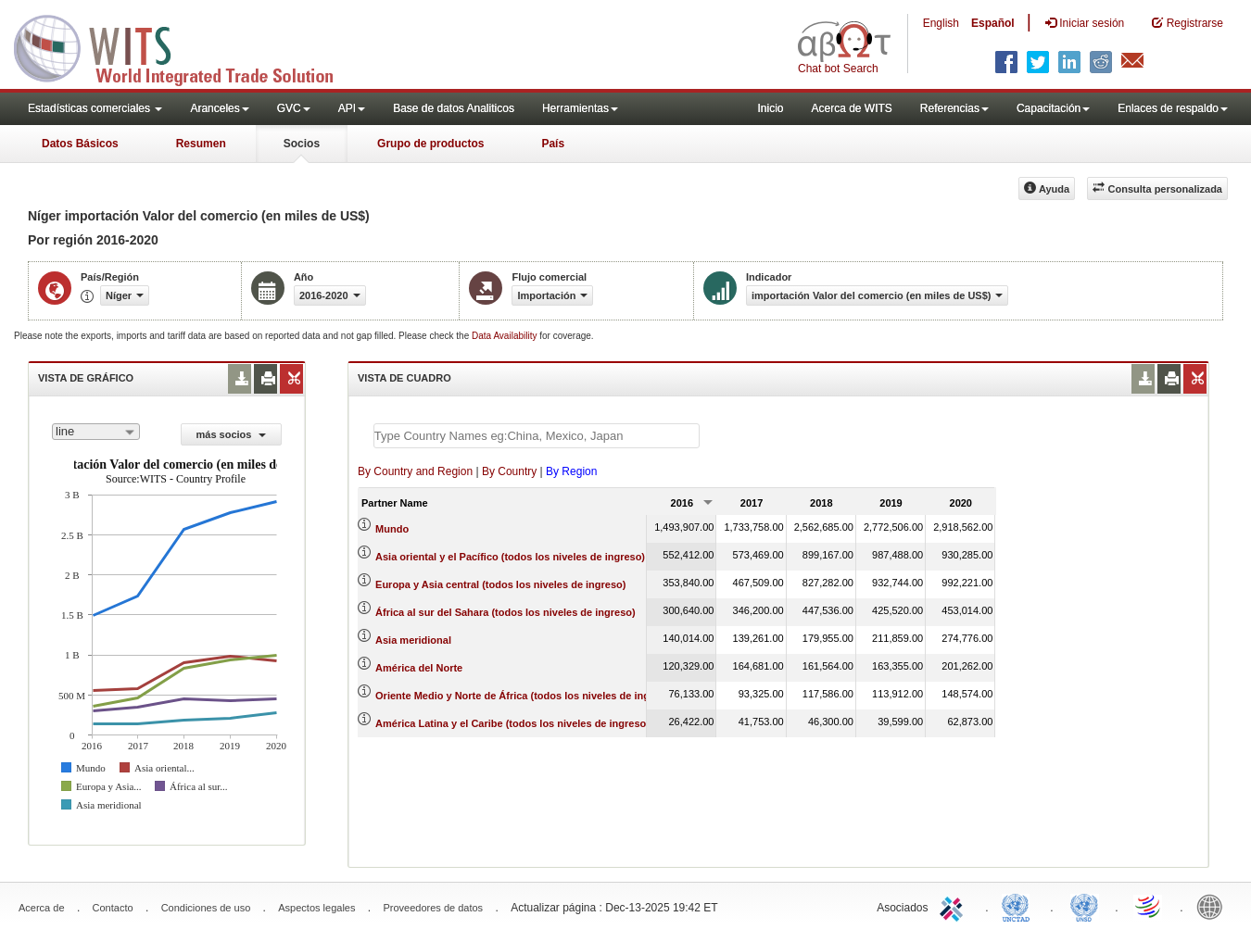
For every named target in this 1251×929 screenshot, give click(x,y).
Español (993, 23)
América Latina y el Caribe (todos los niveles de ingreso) (512, 723)
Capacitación (1053, 108)
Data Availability (505, 336)
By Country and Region (415, 471)
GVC (293, 108)
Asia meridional (413, 640)
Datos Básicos (80, 143)
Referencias (954, 108)
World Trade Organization (1149, 905)
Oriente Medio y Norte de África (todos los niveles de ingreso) (525, 695)
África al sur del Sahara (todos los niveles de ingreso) (505, 612)
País (552, 143)
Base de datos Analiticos (453, 108)
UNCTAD (1019, 905)
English (941, 23)
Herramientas (580, 108)
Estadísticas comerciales (95, 108)
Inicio (770, 108)
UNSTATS (1084, 905)
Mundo (392, 528)
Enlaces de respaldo (1173, 108)
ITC (954, 905)
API (351, 108)
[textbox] (536, 435)
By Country (509, 471)
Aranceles (219, 108)
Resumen (201, 143)
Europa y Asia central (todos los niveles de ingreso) (500, 584)
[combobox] (96, 431)
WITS (185, 46)
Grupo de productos (430, 143)
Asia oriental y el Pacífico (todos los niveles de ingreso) (510, 556)
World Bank (1213, 905)
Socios (302, 143)
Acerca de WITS (851, 108)
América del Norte (418, 667)
